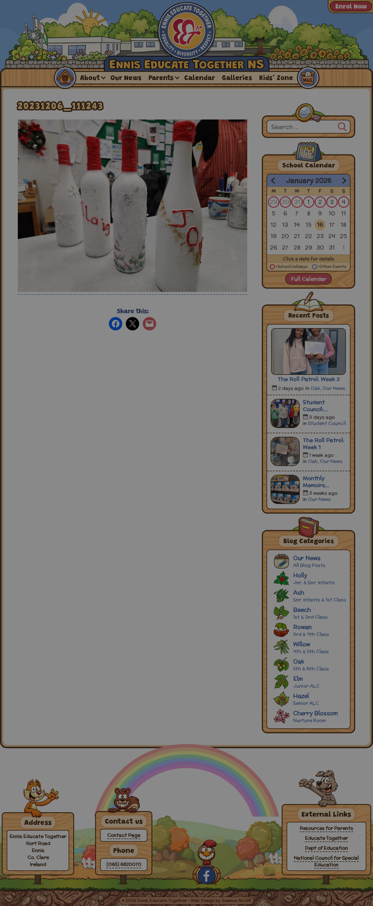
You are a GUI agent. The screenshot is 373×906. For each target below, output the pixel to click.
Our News (126, 78)
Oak (315, 388)
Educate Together (326, 838)
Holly (309, 578)
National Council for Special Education (326, 861)
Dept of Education (326, 848)
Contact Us (308, 77)
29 (273, 202)
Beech (309, 612)
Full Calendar (308, 279)
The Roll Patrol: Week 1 (323, 444)
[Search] (342, 125)
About (90, 78)
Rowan (309, 630)
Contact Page (123, 835)
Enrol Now (351, 7)
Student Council (327, 423)
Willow (309, 647)
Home (65, 77)
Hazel (309, 699)
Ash (309, 595)
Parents (161, 78)
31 (297, 202)
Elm (309, 681)
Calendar (199, 78)
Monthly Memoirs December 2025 (323, 482)
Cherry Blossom (309, 716)
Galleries (237, 78)
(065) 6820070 (123, 864)
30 (285, 202)
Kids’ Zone (276, 78)
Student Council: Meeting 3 (316, 406)
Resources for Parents (326, 828)
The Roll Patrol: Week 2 (308, 379)
